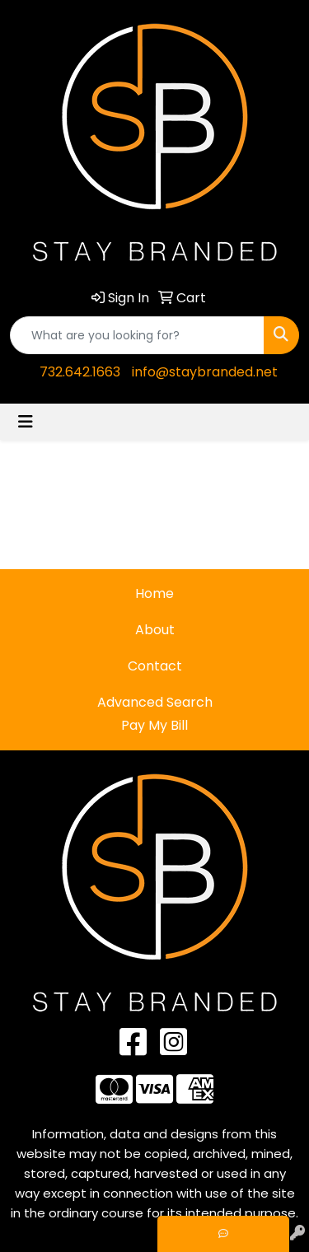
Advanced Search (155, 702)
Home (154, 593)
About (155, 629)
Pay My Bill (154, 725)
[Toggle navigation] (25, 421)
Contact (155, 665)
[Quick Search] (137, 335)
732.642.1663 (80, 371)
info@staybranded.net (205, 371)
